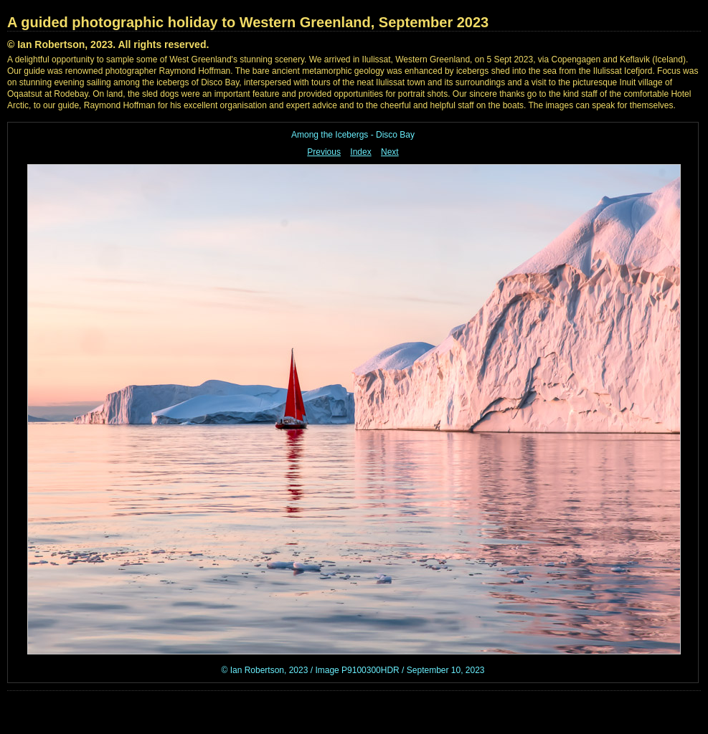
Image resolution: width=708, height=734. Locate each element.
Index (360, 152)
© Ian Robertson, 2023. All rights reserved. (108, 44)
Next (390, 152)
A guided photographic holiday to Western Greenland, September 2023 (247, 22)
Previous (324, 152)
